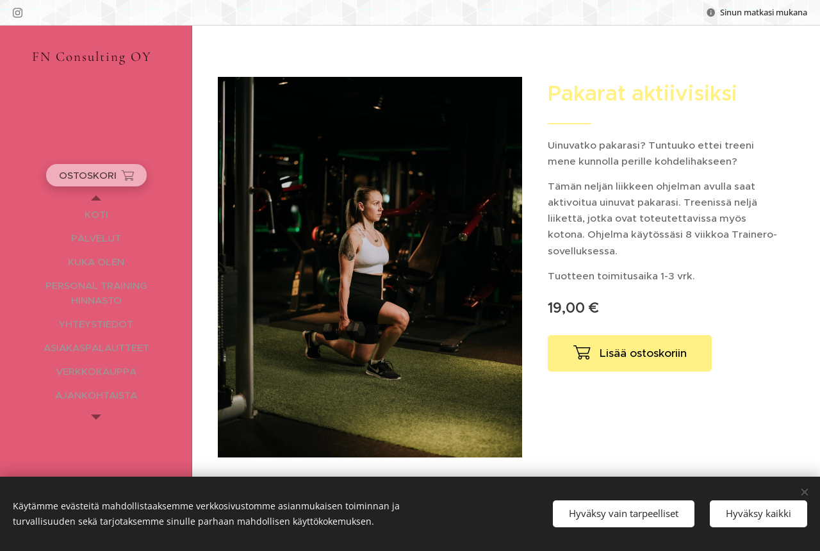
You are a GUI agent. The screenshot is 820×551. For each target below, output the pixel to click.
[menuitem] (96, 214)
